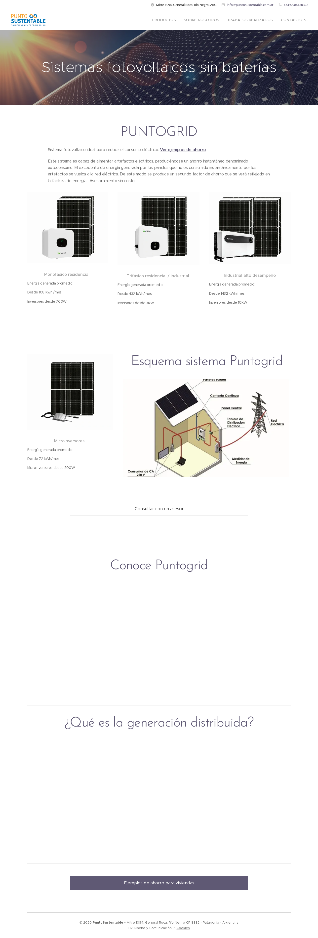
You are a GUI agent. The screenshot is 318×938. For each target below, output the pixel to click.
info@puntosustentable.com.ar (250, 4)
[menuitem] (175, 20)
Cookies (183, 928)
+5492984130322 (296, 4)
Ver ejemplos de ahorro (183, 149)
